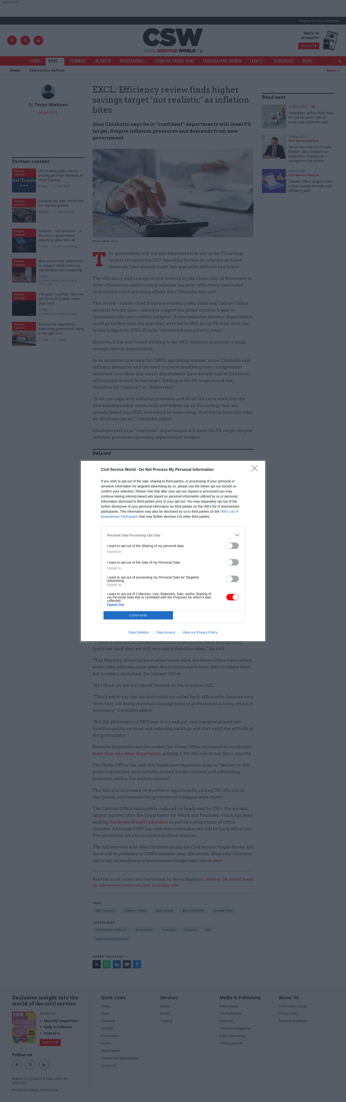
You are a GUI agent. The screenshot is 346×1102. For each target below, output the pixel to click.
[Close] (256, 469)
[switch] (232, 545)
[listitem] (173, 535)
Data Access (165, 632)
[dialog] (173, 551)
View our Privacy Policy (200, 632)
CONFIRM (138, 615)
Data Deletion (139, 632)
